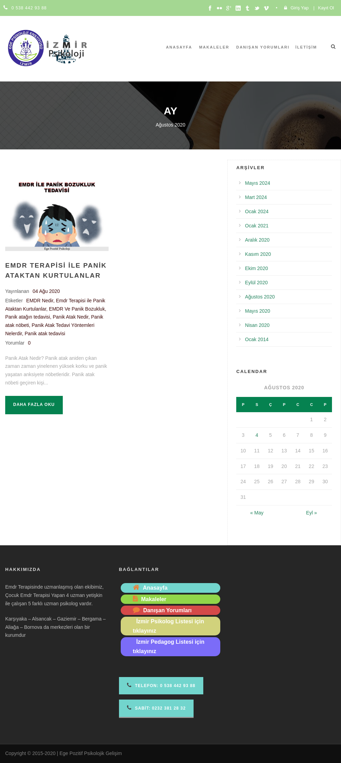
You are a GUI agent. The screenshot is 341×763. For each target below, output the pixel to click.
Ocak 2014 (256, 339)
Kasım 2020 (258, 254)
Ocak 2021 (256, 225)
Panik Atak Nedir (70, 317)
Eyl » (311, 512)
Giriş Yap (299, 7)
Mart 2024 (256, 197)
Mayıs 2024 (257, 183)
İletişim (306, 47)
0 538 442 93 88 (29, 8)
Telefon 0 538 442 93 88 (161, 685)
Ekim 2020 (256, 268)
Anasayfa (179, 47)
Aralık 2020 (257, 240)
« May (256, 512)
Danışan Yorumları (263, 47)
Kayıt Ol (326, 7)
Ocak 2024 (256, 211)
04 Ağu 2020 (46, 291)
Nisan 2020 (257, 325)
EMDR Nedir (39, 300)
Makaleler (214, 47)
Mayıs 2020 (257, 311)
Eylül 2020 (256, 282)
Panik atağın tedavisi (27, 317)
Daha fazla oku (34, 404)
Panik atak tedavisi (45, 333)
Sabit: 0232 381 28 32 (156, 708)
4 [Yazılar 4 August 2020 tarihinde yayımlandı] (256, 435)
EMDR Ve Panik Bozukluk (77, 309)
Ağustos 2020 (260, 297)
